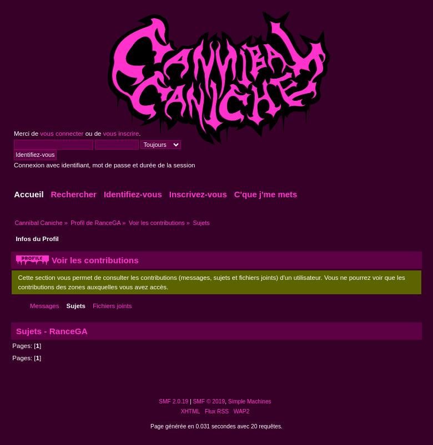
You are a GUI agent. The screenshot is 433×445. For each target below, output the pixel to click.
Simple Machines (249, 401)
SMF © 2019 (209, 401)
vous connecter (61, 133)
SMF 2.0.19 (173, 401)
